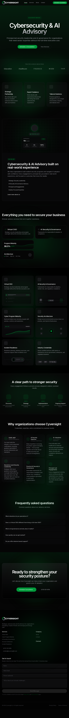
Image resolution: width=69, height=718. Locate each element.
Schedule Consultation (60, 2)
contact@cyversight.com (10, 651)
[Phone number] (34, 676)
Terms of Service (35, 694)
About (37, 2)
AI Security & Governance (8, 639)
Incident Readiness (7, 644)
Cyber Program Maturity (8, 637)
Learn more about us (14, 194)
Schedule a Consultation (27, 46)
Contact (43, 2)
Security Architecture (7, 641)
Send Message (34, 691)
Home (25, 2)
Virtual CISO (5, 634)
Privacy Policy (26, 694)
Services (31, 2)
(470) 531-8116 (45, 589)
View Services (45, 46)
